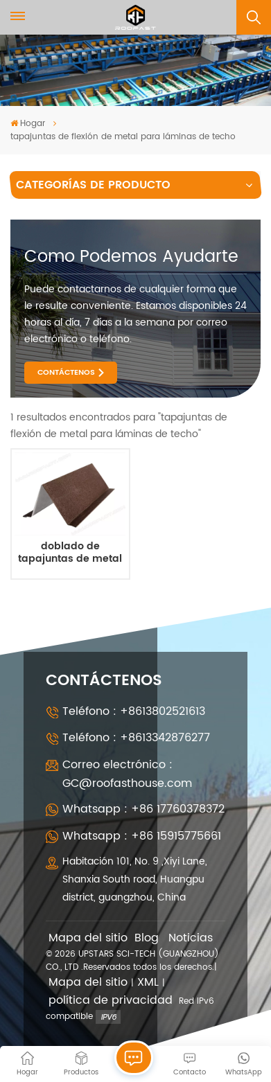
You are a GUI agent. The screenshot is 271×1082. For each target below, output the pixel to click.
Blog (146, 938)
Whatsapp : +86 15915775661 (141, 836)
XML (148, 982)
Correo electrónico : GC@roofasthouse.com (127, 774)
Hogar (27, 123)
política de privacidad (111, 1000)
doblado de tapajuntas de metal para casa (70, 553)
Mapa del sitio (88, 938)
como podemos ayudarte (131, 257)
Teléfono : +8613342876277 (136, 738)
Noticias (190, 938)
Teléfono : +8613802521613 (133, 711)
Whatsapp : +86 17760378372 (143, 809)
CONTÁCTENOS (66, 372)
